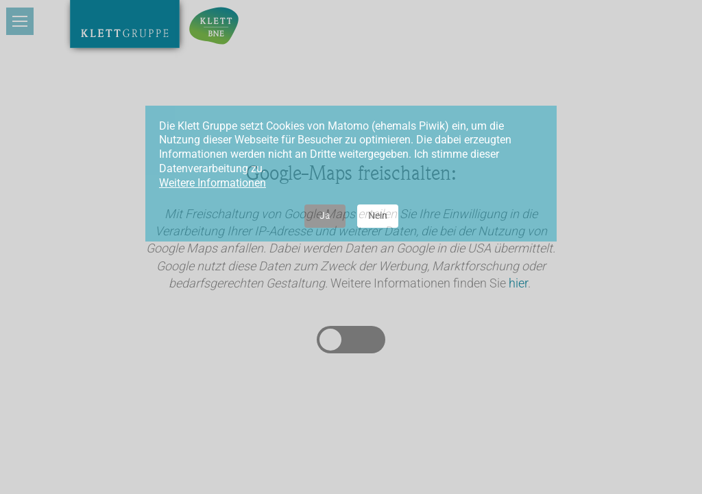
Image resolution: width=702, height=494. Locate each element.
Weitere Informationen (212, 182)
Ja (324, 215)
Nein (377, 215)
